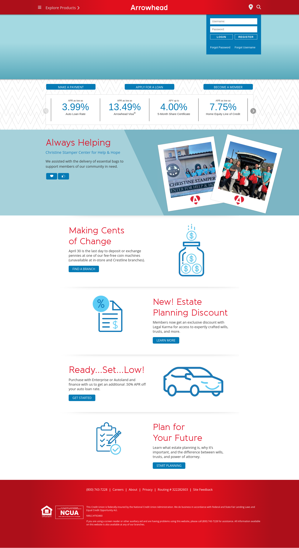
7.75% (223, 107)
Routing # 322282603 (173, 489)
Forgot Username (245, 47)
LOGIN (221, 36)
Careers (118, 489)
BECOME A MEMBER (228, 87)
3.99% (75, 107)
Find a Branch (83, 269)
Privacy (147, 489)
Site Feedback (203, 489)
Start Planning (169, 465)
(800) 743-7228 (96, 489)
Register (246, 36)
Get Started (82, 398)
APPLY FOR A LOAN (149, 87)
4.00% (173, 107)
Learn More (166, 340)
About (133, 489)
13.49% (125, 107)
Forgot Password (220, 47)
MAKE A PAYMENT (71, 87)
